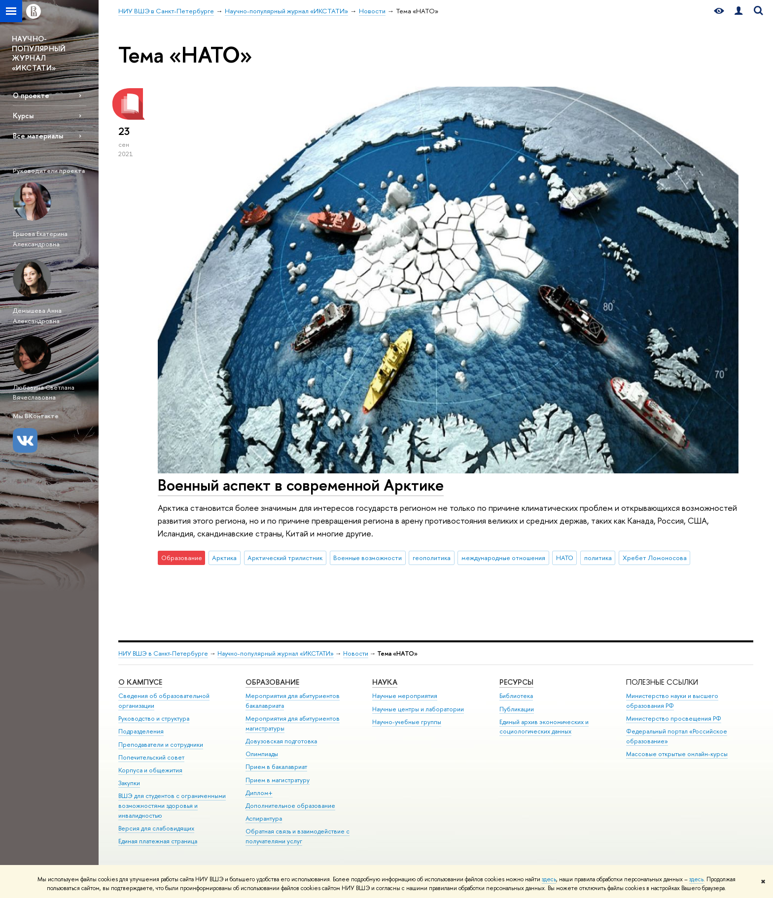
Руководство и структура (153, 718)
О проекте (31, 95)
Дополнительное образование (290, 805)
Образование (272, 682)
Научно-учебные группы (406, 722)
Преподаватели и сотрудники (160, 744)
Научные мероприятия (404, 696)
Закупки (129, 783)
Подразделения (141, 731)
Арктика (224, 557)
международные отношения (503, 557)
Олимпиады (262, 754)
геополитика (432, 557)
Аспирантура (264, 818)
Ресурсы (516, 682)
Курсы (23, 115)
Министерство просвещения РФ (673, 718)
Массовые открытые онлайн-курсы (677, 754)
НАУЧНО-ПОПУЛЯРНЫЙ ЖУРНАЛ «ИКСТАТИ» (39, 53)
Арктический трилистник (284, 557)
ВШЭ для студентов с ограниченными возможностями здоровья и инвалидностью (172, 806)
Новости (355, 653)
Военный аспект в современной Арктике (301, 485)
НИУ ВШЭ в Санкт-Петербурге (163, 653)
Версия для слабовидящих (156, 828)
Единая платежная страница (157, 841)
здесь (549, 879)
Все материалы (38, 135)
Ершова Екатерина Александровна (40, 238)
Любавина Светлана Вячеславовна (43, 392)
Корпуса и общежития (150, 770)
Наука (384, 682)
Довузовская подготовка (281, 741)
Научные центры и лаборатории (418, 709)
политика (598, 557)
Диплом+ (259, 793)
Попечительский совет (151, 757)
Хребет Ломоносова (655, 557)
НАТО (564, 557)
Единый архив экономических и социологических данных (544, 727)
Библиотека (516, 696)
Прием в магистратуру (278, 780)
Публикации (516, 709)
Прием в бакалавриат (276, 767)
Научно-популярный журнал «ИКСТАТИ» (275, 653)
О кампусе (140, 682)
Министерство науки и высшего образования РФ (672, 701)
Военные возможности (367, 557)
